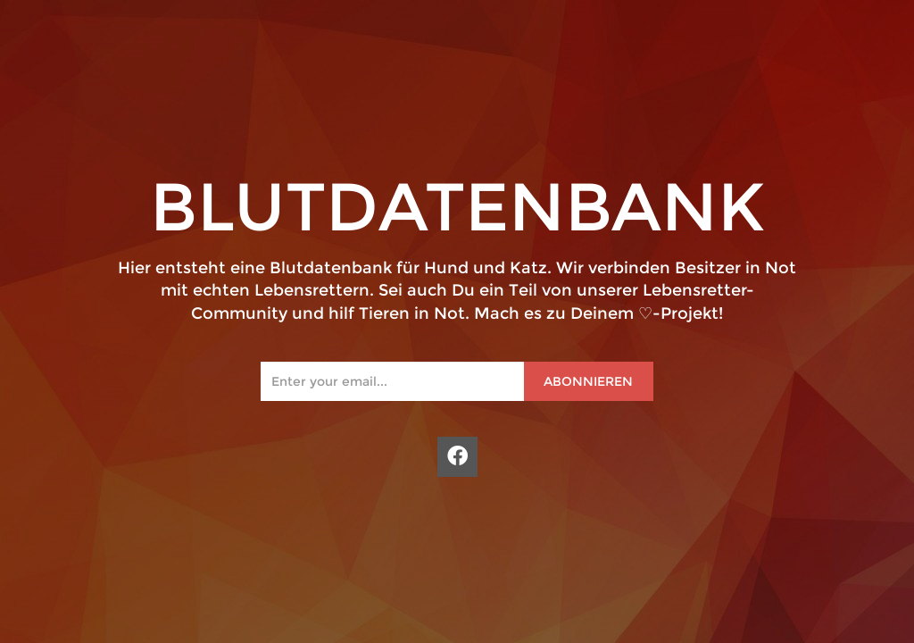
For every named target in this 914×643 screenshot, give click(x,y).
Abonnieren (588, 381)
